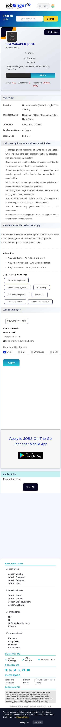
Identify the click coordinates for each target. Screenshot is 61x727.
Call (21, 352)
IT (9, 620)
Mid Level (12, 644)
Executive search (15, 302)
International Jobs (14, 590)
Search (50, 19)
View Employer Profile (16, 321)
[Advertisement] (30, 526)
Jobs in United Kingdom (19, 602)
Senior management (16, 280)
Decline (37, 722)
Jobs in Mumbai (15, 574)
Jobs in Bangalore (16, 577)
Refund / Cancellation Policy (45, 681)
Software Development (19, 623)
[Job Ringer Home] (19, 6)
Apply (43, 75)
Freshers (12, 638)
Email (7, 352)
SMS (54, 352)
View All (30, 487)
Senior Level (14, 647)
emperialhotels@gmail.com (18, 341)
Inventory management (18, 287)
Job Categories (13, 612)
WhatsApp (37, 352)
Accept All (24, 722)
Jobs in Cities (12, 569)
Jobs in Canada (15, 598)
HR (9, 617)
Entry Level (13, 641)
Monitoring (39, 294)
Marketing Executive (40, 302)
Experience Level (14, 633)
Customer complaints (17, 294)
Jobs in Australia (16, 605)
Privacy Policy (26, 681)
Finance (12, 626)
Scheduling (41, 287)
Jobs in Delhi (14, 583)
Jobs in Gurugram (16, 580)
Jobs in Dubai (14, 595)
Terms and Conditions (9, 681)
